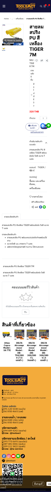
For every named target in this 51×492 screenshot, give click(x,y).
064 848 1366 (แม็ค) (14, 420)
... (12, 19)
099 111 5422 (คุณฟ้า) (13, 446)
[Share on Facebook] (40, 207)
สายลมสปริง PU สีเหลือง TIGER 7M (18, 266)
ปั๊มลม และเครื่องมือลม (37, 182)
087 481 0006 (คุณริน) (14, 444)
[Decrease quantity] (39, 118)
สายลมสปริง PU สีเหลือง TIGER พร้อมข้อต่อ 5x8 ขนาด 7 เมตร (24, 274)
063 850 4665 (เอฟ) (12, 411)
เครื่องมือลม (20, 19)
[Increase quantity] (46, 118)
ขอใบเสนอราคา (37, 132)
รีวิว (25, 312)
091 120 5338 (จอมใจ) (13, 409)
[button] (41, 6)
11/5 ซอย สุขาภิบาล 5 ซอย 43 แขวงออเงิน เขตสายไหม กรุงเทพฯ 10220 (24, 399)
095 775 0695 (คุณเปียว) (15, 441)
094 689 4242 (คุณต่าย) (15, 430)
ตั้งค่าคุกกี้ (38, 484)
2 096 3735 (12, 394)
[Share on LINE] (44, 207)
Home (6, 19)
